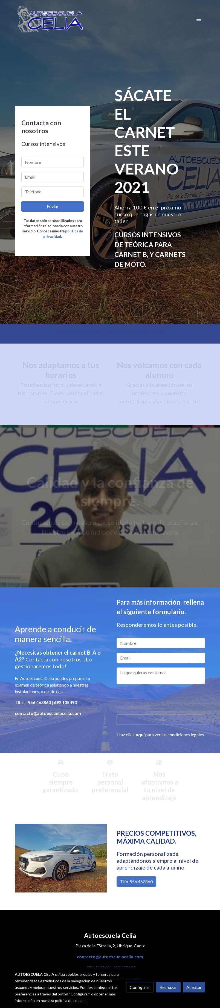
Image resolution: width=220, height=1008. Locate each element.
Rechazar (168, 987)
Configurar (140, 987)
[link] (50, 18)
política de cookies (70, 1000)
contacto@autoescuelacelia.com (110, 956)
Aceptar (194, 987)
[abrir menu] (198, 19)
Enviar (53, 206)
